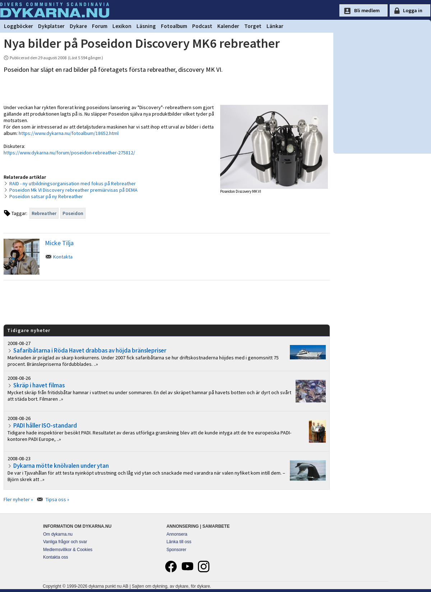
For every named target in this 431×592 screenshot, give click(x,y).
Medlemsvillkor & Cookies (67, 549)
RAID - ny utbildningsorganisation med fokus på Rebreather (72, 183)
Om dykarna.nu (58, 534)
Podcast (202, 26)
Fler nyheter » (18, 499)
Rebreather (44, 213)
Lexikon (121, 26)
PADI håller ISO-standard (45, 425)
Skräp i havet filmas (39, 385)
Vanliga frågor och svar (65, 541)
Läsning (146, 26)
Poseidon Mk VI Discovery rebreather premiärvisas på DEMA (73, 190)
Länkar (275, 26)
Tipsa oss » (57, 499)
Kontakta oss (55, 557)
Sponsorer (176, 549)
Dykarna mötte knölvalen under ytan (61, 466)
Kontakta (63, 256)
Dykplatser (51, 26)
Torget (252, 26)
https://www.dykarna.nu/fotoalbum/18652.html (69, 133)
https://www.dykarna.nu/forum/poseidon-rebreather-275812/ (69, 152)
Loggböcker (18, 26)
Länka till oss (178, 541)
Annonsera (176, 534)
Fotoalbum (174, 26)
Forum (99, 26)
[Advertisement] (166, 302)
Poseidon (72, 213)
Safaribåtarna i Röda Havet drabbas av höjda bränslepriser (89, 350)
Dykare (78, 26)
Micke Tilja (59, 243)
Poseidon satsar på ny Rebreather (46, 196)
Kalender (228, 26)
